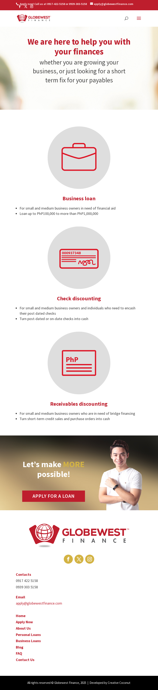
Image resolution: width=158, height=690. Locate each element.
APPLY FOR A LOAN (54, 496)
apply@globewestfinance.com (39, 603)
